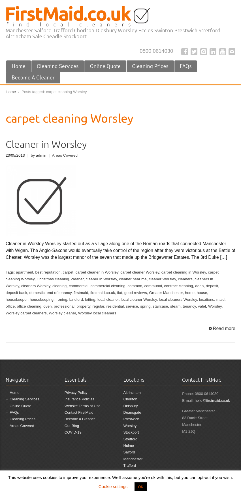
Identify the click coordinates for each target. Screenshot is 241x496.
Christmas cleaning (53, 279)
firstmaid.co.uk (102, 293)
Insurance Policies (80, 399)
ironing (61, 299)
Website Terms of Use (83, 406)
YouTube (222, 51)
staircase (160, 306)
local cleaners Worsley (178, 299)
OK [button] (140, 487)
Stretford (130, 439)
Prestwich (131, 419)
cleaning (59, 286)
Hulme (128, 446)
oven (47, 306)
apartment (24, 272)
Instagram (203, 51)
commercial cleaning (107, 286)
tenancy (189, 306)
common (134, 286)
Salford (129, 452)
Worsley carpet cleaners (26, 313)
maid (220, 299)
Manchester (133, 459)
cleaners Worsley (35, 286)
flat (119, 293)
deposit (212, 286)
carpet (68, 272)
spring (145, 306)
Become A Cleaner (33, 77)
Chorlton (130, 399)
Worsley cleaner (62, 313)
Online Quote (105, 66)
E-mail (232, 51)
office (10, 306)
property (84, 306)
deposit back (16, 293)
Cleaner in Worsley (46, 144)
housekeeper (16, 299)
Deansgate (132, 412)
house (202, 293)
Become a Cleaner (80, 419)
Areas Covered (65, 155)
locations (206, 299)
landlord (76, 299)
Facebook (184, 51)
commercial (78, 286)
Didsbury (130, 406)
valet (202, 306)
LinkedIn (213, 51)
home (190, 293)
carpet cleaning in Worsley (183, 272)
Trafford (129, 465)
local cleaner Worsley (139, 299)
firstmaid (81, 293)
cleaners (185, 279)
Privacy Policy (76, 392)
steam (175, 306)
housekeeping (42, 299)
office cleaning (29, 306)
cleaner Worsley (162, 279)
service (132, 306)
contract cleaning (178, 286)
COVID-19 (73, 432)
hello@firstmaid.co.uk (212, 400)
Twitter (194, 51)
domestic (36, 293)
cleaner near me (133, 279)
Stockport (131, 432)
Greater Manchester (166, 293)
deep (199, 286)
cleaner (77, 279)
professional (64, 306)
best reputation (47, 272)
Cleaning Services (58, 66)
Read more (224, 328)
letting (90, 299)
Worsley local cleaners (97, 313)
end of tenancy (59, 293)
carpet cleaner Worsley (139, 272)
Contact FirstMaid (79, 412)
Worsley (215, 306)
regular (98, 306)
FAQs (186, 66)
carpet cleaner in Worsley (96, 272)
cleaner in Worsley (101, 279)
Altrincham (132, 392)
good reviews (135, 293)
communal (153, 286)
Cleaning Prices (150, 66)
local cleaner (108, 299)
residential (115, 306)
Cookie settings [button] (113, 486)
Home (18, 66)
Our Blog (72, 426)
